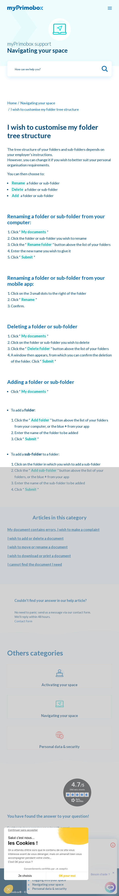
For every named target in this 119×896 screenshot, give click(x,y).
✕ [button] (113, 872)
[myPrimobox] (25, 8)
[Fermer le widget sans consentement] (23, 830)
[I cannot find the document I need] (59, 565)
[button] (8, 889)
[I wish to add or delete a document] (59, 539)
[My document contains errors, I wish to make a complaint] (59, 530)
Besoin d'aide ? (100, 874)
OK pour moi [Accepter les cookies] (67, 876)
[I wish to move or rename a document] (59, 547)
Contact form (23, 621)
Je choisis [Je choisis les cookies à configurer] (25, 876)
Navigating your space (37, 103)
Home (12, 103)
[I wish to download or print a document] (59, 556)
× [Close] (113, 845)
